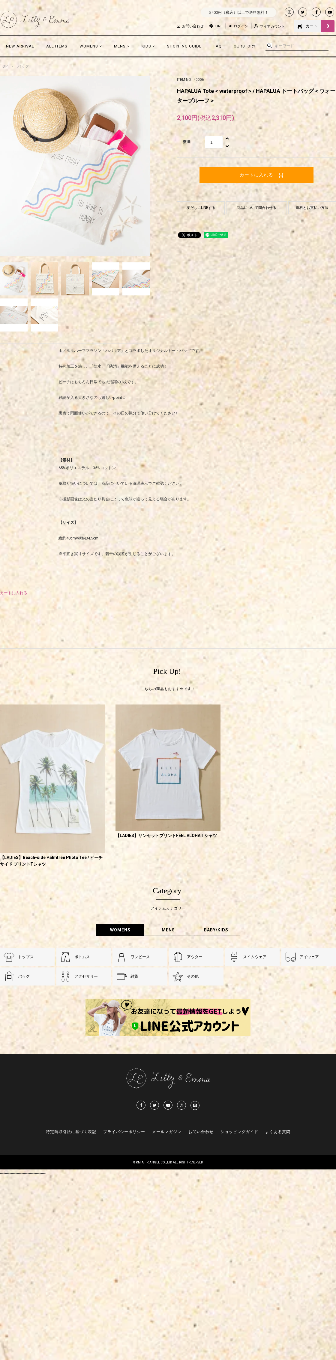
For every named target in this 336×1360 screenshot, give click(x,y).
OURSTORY (245, 46)
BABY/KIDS (216, 930)
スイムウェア (254, 957)
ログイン (238, 26)
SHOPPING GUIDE (184, 46)
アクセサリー (86, 976)
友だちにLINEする (201, 208)
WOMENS (91, 46)
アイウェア (309, 957)
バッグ (23, 66)
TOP (4, 66)
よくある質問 (277, 1131)
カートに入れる (256, 174)
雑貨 (134, 976)
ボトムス (82, 957)
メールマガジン (167, 1131)
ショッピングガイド (239, 1131)
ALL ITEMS (57, 46)
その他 (193, 976)
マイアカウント (269, 26)
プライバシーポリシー (124, 1131)
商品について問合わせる (256, 208)
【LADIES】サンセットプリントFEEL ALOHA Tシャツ (166, 835)
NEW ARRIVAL (20, 46)
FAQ (218, 46)
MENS (122, 46)
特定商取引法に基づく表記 (71, 1131)
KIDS (148, 46)
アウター (194, 957)
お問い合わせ (190, 26)
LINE (219, 26)
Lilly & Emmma (35, 20)
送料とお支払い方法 (312, 208)
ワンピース (140, 957)
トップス (26, 957)
